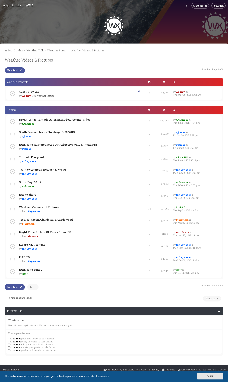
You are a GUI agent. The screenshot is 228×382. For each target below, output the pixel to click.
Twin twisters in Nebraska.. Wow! (42, 169)
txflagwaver (29, 161)
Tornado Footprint (31, 157)
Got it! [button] (210, 376)
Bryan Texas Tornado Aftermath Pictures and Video (54, 119)
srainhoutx (31, 236)
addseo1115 (182, 157)
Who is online (16, 319)
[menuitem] (29, 5)
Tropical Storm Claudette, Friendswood (46, 219)
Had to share (27, 194)
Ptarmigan (28, 223)
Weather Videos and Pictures (39, 207)
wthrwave (28, 123)
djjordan (27, 136)
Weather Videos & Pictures (29, 59)
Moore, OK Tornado (32, 244)
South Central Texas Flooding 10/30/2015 (47, 132)
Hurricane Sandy (30, 269)
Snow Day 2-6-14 (30, 182)
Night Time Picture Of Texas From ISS (45, 232)
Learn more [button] (102, 376)
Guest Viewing (29, 91)
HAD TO (24, 257)
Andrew (27, 95)
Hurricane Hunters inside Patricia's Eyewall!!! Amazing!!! (58, 144)
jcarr (25, 273)
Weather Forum (45, 95)
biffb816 (180, 207)
